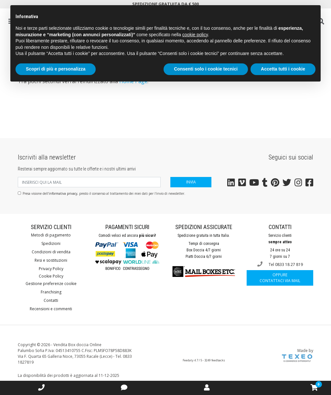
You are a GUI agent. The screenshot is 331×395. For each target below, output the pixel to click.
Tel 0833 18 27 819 (280, 264)
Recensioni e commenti (51, 309)
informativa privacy (63, 193)
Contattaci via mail (280, 277)
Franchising (51, 292)
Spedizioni (50, 243)
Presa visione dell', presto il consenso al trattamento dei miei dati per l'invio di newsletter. (104, 193)
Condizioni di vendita (51, 252)
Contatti (51, 300)
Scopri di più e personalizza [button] (55, 68)
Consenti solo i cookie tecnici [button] (206, 68)
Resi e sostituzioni (51, 260)
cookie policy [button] (195, 34)
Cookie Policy (51, 276)
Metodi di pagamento (51, 235)
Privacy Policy (51, 268)
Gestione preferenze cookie (51, 283)
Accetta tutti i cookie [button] (283, 68)
